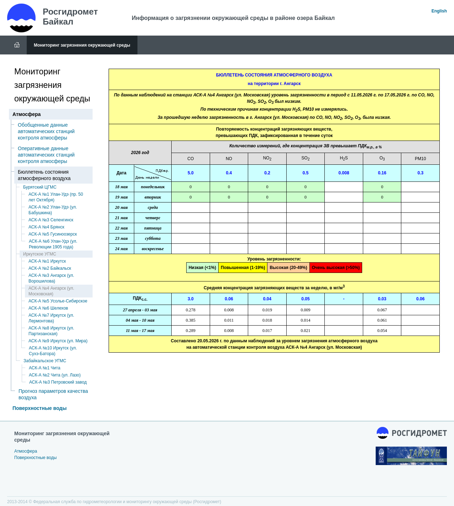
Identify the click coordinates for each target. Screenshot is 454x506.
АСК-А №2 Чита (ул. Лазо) (55, 375)
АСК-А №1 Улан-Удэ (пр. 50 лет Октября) (55, 197)
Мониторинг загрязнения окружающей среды (82, 45)
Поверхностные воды (39, 408)
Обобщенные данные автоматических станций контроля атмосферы (46, 131)
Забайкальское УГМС (45, 360)
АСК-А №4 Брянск (46, 227)
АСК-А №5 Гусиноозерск (52, 234)
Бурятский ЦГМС (40, 187)
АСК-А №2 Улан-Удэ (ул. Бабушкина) (52, 210)
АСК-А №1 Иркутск (47, 261)
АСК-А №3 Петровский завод (58, 382)
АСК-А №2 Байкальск (49, 268)
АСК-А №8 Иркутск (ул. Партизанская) (51, 331)
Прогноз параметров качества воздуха (53, 394)
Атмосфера (25, 451)
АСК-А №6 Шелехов (48, 308)
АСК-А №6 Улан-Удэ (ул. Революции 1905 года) (53, 244)
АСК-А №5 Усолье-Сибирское (57, 301)
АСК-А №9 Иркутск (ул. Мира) (58, 340)
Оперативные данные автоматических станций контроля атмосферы (46, 155)
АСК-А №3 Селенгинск (50, 219)
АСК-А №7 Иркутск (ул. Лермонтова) (51, 318)
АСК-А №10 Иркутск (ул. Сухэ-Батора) (53, 351)
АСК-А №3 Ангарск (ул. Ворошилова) (51, 278)
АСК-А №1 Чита (44, 367)
